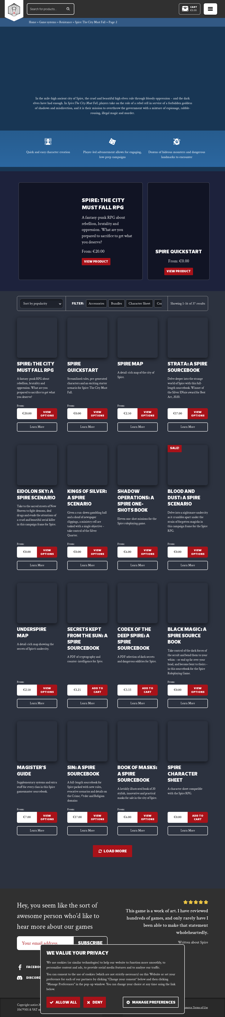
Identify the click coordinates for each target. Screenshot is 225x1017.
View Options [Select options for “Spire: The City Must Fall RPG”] (47, 418)
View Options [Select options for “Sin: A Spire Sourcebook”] (97, 836)
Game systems (49, 24)
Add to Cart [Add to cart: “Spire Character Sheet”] (197, 836)
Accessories (96, 305)
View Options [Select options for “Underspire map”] (47, 705)
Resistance (69, 24)
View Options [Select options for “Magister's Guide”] (47, 836)
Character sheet (136, 305)
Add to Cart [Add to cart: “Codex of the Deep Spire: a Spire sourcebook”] (147, 705)
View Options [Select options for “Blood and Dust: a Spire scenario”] (198, 559)
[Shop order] (41, 305)
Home (33, 24)
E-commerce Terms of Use (189, 1007)
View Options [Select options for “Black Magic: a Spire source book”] (198, 705)
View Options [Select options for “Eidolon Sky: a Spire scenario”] (47, 559)
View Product (97, 263)
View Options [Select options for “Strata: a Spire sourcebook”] (198, 418)
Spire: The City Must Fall (95, 24)
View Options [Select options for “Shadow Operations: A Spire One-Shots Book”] (147, 559)
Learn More (37, 431)
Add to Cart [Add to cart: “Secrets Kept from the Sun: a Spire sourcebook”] (97, 705)
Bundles (115, 305)
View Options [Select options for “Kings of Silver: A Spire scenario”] (97, 559)
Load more (112, 871)
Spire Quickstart (178, 253)
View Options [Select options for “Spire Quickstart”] (97, 418)
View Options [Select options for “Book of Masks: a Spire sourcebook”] (147, 836)
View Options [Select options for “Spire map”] (147, 418)
